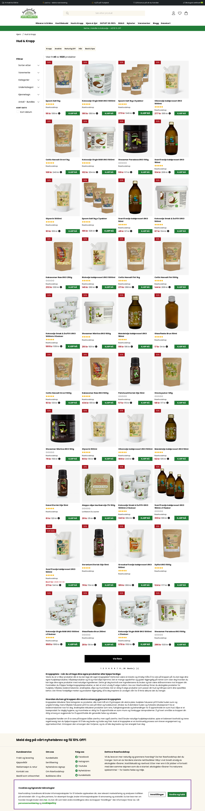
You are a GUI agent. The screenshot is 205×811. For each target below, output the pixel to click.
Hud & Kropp (77, 23)
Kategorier (23, 79)
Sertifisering (52, 762)
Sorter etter (24, 65)
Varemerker (144, 23)
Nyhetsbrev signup (55, 766)
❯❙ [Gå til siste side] (137, 668)
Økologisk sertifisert (194, 3)
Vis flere (117, 658)
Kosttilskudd (61, 23)
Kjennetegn (24, 94)
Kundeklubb (52, 757)
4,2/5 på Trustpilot (101, 3)
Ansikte (58, 48)
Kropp (49, 48)
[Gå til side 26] (124, 668)
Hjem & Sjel (91, 23)
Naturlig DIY (70, 48)
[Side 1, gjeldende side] (101, 668)
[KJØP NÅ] (73, 113)
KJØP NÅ (145, 113)
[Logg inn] (173, 13)
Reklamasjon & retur (26, 766)
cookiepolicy (49, 803)
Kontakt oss (22, 771)
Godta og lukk (177, 794)
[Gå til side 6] (114, 668)
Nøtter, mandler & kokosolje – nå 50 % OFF (102, 28)
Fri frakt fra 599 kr (11, 3)
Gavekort (165, 23)
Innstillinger (157, 794)
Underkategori (25, 87)
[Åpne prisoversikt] (59, 113)
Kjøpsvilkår (21, 762)
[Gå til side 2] (103, 668)
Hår (80, 48)
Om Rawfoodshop (55, 771)
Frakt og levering (25, 757)
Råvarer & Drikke (44, 23)
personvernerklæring (28, 803)
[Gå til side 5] (111, 668)
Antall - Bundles (26, 101)
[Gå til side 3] (106, 668)
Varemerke (24, 72)
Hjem (18, 34)
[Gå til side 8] (120, 668)
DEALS (121, 23)
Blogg (156, 23)
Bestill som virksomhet (27, 775)
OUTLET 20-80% (108, 23)
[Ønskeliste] (180, 13)
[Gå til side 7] (117, 668)
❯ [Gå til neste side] (131, 668)
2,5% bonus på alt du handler (147, 3)
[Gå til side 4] (108, 668)
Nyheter (131, 23)
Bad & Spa (90, 48)
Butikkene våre (53, 775)
